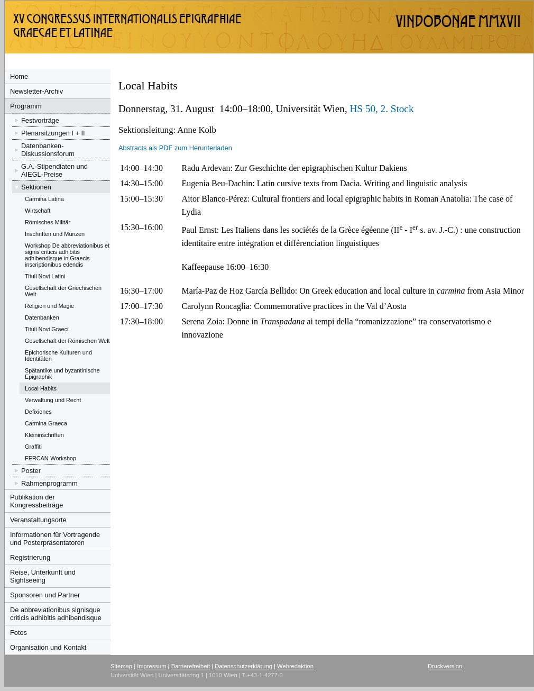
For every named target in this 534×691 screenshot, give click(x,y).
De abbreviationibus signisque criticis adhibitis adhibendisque (56, 614)
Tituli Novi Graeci (46, 329)
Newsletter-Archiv (36, 91)
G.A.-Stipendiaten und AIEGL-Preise (54, 170)
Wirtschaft (37, 210)
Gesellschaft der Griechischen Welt (63, 291)
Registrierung (30, 557)
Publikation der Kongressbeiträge (36, 501)
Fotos (18, 633)
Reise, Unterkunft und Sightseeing (43, 576)
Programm (26, 106)
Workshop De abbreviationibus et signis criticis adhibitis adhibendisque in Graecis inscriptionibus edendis (67, 255)
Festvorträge (40, 120)
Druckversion (445, 666)
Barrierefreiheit (190, 666)
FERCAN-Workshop (50, 458)
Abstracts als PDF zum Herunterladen (175, 148)
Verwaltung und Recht (53, 400)
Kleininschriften (44, 435)
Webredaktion (295, 666)
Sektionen (36, 187)
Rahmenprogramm (49, 483)
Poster (31, 471)
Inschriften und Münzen (55, 234)
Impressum (151, 666)
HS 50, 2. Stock (381, 108)
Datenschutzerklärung (243, 666)
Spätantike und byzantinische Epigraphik (62, 373)
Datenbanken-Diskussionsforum (48, 150)
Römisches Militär (47, 222)
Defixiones (38, 411)
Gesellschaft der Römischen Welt (67, 341)
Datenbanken (42, 317)
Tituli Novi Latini (45, 276)
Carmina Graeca (46, 423)
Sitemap (121, 666)
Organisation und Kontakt (48, 647)
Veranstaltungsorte (38, 520)
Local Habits (41, 388)
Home (19, 76)
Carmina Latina (44, 199)
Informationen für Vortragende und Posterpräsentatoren (55, 539)
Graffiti (33, 446)
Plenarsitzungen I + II (53, 133)
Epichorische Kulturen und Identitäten (58, 355)
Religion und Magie (49, 306)
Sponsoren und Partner (45, 595)
